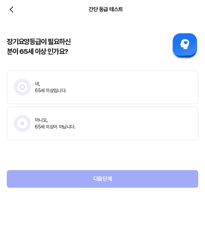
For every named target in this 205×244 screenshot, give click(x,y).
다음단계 (102, 179)
